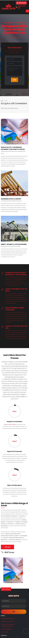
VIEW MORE (7, 547)
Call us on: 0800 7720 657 (10, 424)
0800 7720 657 (9, 552)
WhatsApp (21, 3)
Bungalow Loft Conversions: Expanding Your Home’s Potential (13, 148)
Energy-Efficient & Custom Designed (14, 244)
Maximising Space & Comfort (11, 199)
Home (2, 101)
